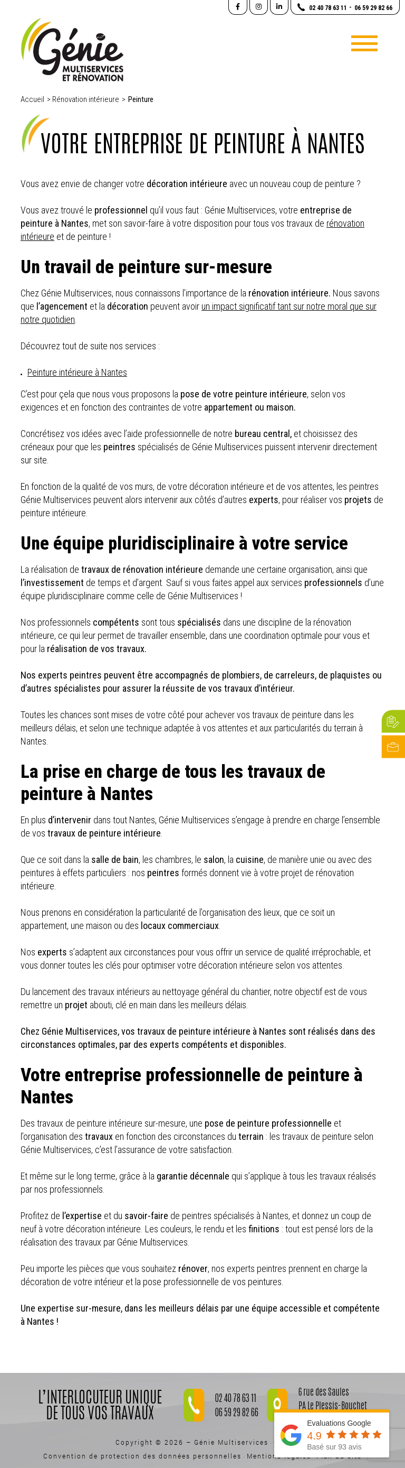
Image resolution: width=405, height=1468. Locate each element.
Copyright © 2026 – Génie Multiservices (191, 1442)
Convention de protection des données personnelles (142, 1456)
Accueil (32, 99)
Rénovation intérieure (85, 99)
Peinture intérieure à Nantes (77, 372)
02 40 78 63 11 (235, 1399)
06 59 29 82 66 (236, 1413)
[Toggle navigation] (364, 43)
